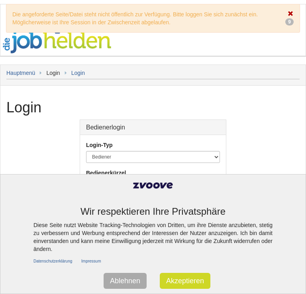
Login (78, 73)
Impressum (91, 261)
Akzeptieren (185, 281)
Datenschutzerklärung (52, 261)
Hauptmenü (20, 73)
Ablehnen (125, 281)
